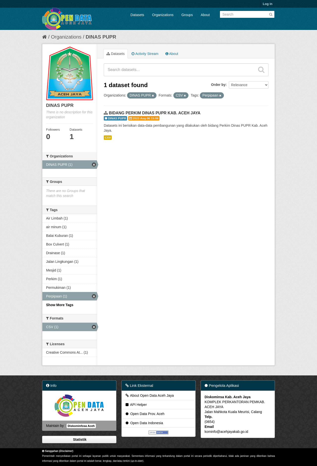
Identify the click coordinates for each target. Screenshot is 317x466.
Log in (267, 4)
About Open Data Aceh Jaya (149, 395)
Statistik (79, 439)
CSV (108, 137)
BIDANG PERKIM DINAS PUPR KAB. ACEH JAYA (154, 113)
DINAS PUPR (101, 37)
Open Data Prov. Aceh (144, 414)
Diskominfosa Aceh (81, 426)
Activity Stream (145, 54)
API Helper (136, 405)
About (205, 15)
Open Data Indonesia (144, 423)
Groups (187, 15)
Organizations (162, 15)
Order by (218, 85)
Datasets (137, 15)
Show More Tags (59, 305)
